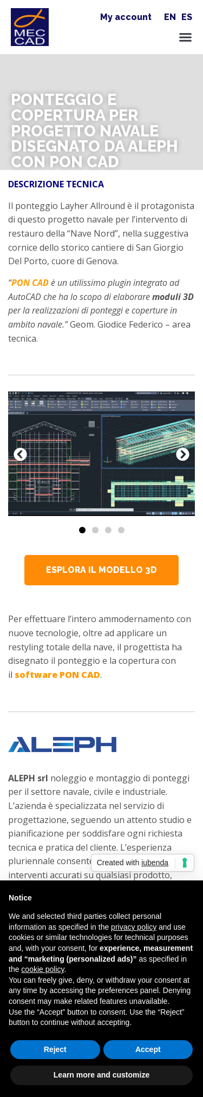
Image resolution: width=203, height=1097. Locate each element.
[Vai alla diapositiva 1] (82, 530)
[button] (185, 37)
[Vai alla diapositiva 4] (121, 530)
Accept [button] (148, 1049)
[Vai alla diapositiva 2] (95, 530)
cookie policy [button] (42, 969)
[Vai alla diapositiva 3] (108, 530)
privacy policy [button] (133, 927)
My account (126, 17)
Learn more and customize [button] (101, 1074)
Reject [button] (55, 1049)
